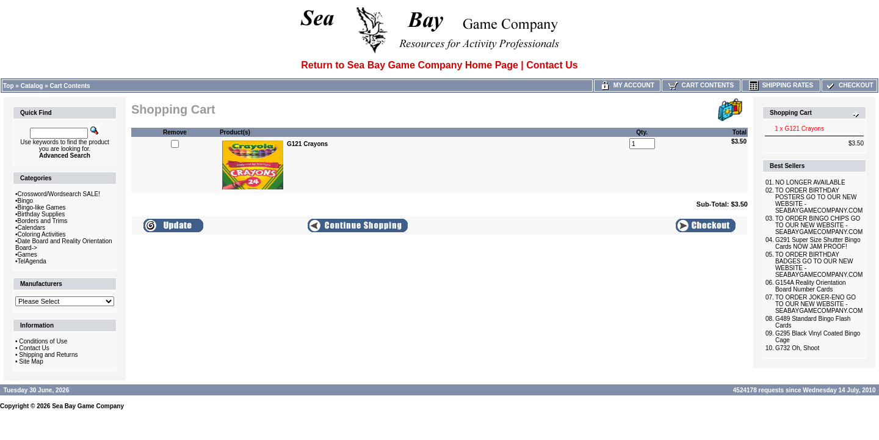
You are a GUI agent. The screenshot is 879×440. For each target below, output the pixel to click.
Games (27, 254)
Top (8, 85)
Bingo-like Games (42, 207)
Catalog (32, 85)
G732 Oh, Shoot (797, 348)
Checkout (849, 85)
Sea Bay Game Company (88, 406)
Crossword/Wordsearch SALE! (59, 194)
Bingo (26, 200)
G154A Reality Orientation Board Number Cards (810, 286)
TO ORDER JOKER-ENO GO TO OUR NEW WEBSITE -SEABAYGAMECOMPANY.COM (819, 304)
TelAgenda (32, 261)
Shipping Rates (781, 85)
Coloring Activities (42, 234)
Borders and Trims (43, 221)
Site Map (31, 361)
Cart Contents (70, 85)
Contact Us (34, 348)
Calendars (32, 227)
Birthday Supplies (41, 214)
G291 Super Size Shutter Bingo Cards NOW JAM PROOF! (818, 243)
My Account (627, 85)
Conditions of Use (43, 341)
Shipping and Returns (48, 354)
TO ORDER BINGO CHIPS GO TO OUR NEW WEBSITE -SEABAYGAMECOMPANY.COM (819, 225)
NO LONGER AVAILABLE (810, 182)
